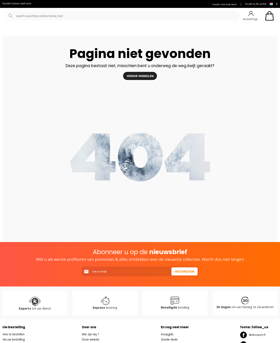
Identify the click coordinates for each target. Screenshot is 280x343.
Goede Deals (178, 31)
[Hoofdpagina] (24, 16)
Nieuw (154, 31)
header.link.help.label (224, 4)
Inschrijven (184, 282)
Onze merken (133, 31)
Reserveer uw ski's (160, 4)
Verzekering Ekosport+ (191, 4)
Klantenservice (134, 4)
